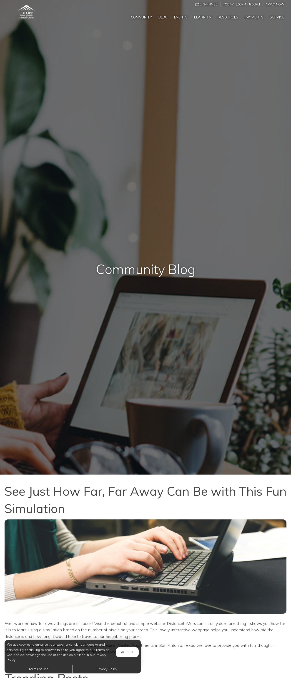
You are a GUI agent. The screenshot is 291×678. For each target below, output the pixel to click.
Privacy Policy (106, 669)
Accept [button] (127, 652)
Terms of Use (38, 669)
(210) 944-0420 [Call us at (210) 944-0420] (206, 4)
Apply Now (275, 4)
